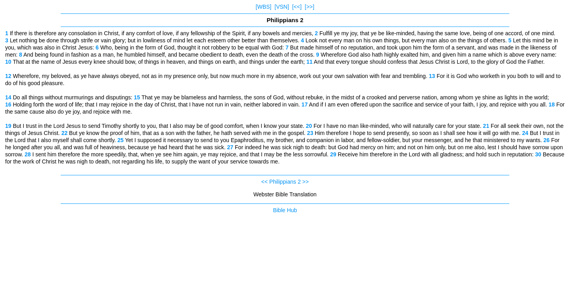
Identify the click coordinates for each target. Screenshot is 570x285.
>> (305, 182)
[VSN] (281, 7)
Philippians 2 (285, 182)
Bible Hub (285, 210)
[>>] (309, 7)
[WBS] (264, 7)
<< (264, 182)
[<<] (296, 7)
